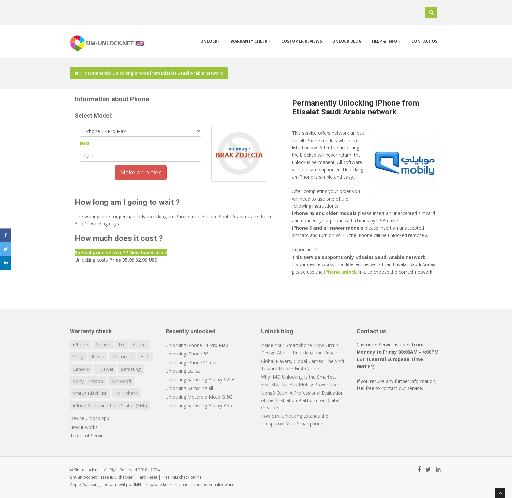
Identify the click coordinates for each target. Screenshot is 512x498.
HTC (145, 357)
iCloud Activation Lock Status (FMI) (110, 405)
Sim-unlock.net (83, 477)
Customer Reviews (301, 41)
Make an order (140, 172)
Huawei (105, 369)
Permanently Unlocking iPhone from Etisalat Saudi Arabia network (355, 107)
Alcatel (140, 344)
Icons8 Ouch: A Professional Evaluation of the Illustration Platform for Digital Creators (302, 400)
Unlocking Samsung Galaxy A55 (199, 405)
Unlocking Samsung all (189, 388)
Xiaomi (103, 344)
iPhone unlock (340, 272)
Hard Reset (147, 477)
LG (121, 344)
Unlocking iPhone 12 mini (192, 362)
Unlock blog (346, 41)
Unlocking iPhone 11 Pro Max (197, 345)
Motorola (122, 357)
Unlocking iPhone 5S (187, 354)
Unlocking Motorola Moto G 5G (199, 397)
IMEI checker (121, 477)
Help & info (386, 41)
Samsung (131, 369)
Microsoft (121, 381)
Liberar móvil (113, 484)
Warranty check (251, 41)
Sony (78, 357)
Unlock (210, 41)
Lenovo (81, 369)
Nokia (98, 357)
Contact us (424, 41)
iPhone (80, 344)
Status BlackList (90, 393)
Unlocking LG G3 (183, 371)
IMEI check (126, 393)
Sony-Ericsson (88, 381)
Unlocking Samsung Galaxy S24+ (200, 379)
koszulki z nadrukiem (182, 484)
